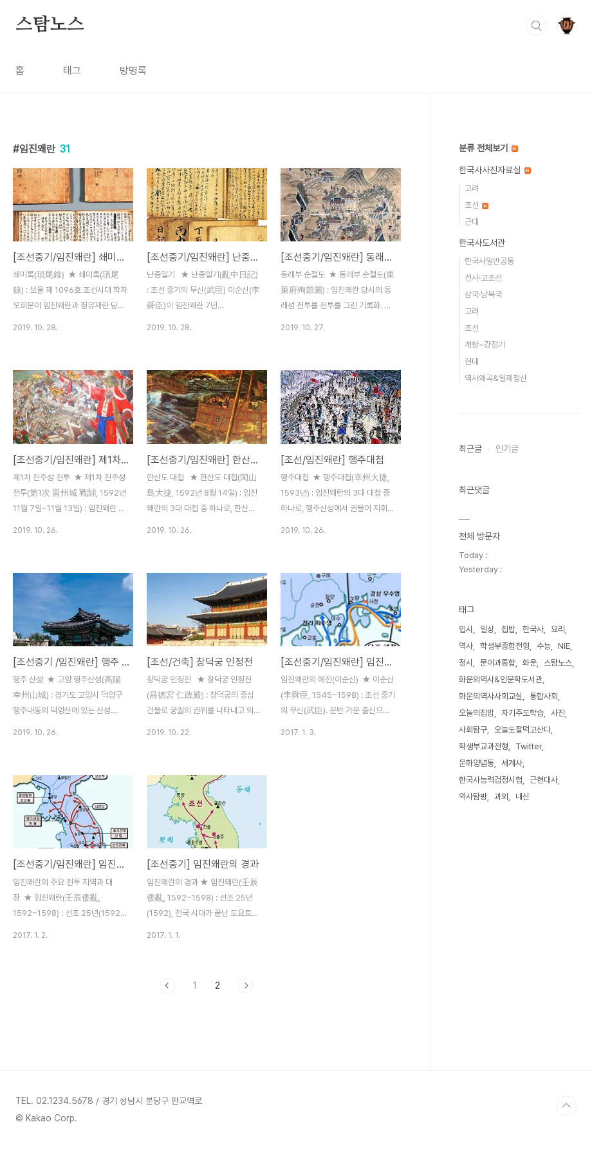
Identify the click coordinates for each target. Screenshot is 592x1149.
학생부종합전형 (505, 646)
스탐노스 (49, 25)
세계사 (512, 763)
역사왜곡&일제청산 (496, 378)
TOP (566, 1106)
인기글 (507, 449)
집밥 (508, 629)
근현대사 (544, 780)
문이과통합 (497, 663)
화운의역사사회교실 (491, 696)
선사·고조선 (483, 278)
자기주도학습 (522, 713)
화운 (530, 663)
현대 (472, 361)
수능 (544, 646)
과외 (501, 796)
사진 (558, 713)
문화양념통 (476, 763)
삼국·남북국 (483, 294)
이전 (167, 985)
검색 (536, 25)
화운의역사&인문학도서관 (500, 679)
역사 (466, 646)
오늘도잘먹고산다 (522, 729)
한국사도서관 (482, 243)
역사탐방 (473, 796)
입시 (466, 629)
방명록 (133, 70)
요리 (558, 629)
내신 (522, 796)
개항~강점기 (485, 345)
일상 (487, 629)
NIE (564, 646)
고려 (472, 188)
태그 (72, 70)
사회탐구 (473, 729)
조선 (476, 205)
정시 (466, 663)
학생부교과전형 (483, 746)
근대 (472, 222)
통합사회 (544, 696)
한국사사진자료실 (495, 170)
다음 (246, 985)
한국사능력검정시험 (491, 780)
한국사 (533, 629)
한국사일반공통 (489, 261)
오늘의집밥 (476, 713)
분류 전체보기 (488, 148)
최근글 (470, 449)
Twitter (528, 746)
